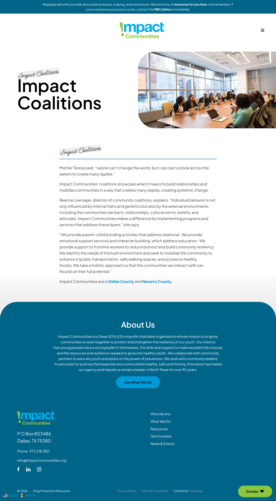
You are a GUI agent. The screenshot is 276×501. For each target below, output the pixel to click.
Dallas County (121, 281)
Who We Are (160, 414)
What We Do (161, 421)
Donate (255, 491)
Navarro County (156, 281)
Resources (159, 429)
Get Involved (161, 436)
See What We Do (138, 382)
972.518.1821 (39, 451)
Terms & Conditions (155, 491)
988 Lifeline (162, 9)
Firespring (195, 491)
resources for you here (190, 4)
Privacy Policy (127, 491)
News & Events (163, 443)
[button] (262, 32)
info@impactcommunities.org (41, 460)
